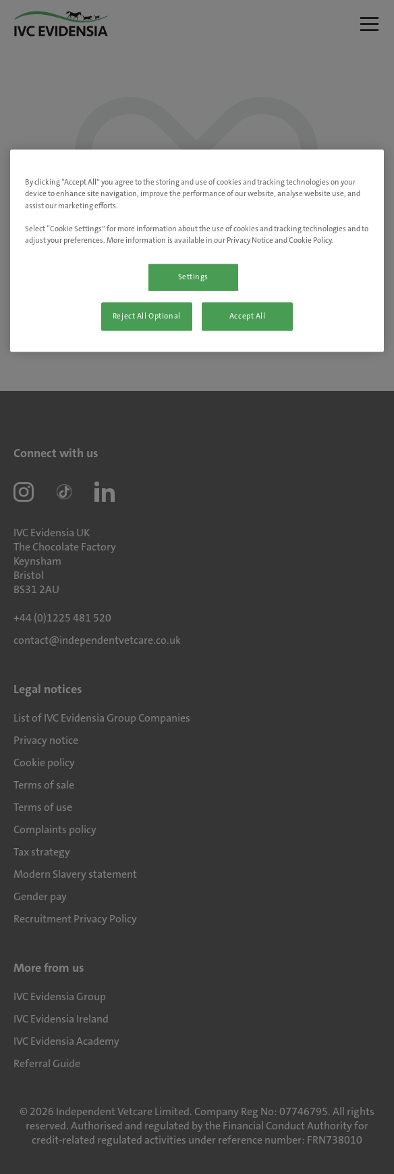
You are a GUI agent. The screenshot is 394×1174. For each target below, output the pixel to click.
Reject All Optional (147, 316)
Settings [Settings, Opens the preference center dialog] (193, 277)
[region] (197, 251)
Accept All (247, 316)
